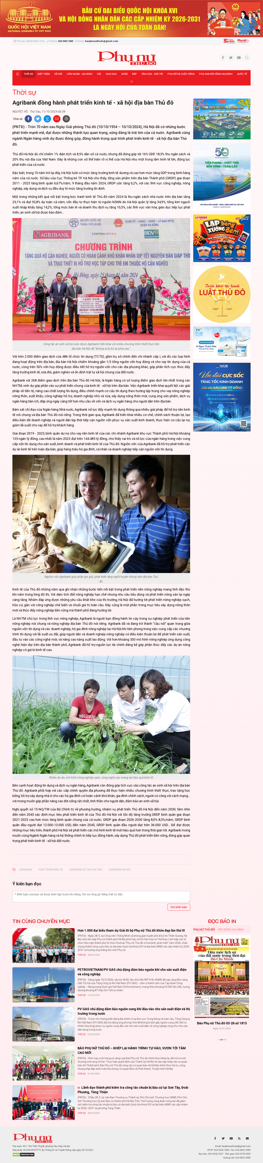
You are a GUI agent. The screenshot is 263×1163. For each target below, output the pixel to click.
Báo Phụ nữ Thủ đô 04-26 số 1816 (222, 1023)
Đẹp (134, 74)
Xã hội (58, 74)
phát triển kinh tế (51, 869)
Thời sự (28, 74)
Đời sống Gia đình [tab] (231, 929)
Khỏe (124, 74)
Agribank (25, 869)
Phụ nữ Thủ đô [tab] (204, 929)
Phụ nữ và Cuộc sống (181, 74)
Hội (99, 74)
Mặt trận (44, 74)
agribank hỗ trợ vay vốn (85, 869)
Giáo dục (111, 74)
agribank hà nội (119, 869)
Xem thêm (222, 1046)
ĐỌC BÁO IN (222, 921)
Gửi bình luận (179, 907)
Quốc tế (242, 74)
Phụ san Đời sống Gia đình (215, 74)
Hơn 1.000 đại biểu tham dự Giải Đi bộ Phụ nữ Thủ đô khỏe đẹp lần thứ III (131, 930)
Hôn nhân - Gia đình (79, 74)
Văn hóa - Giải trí (152, 74)
